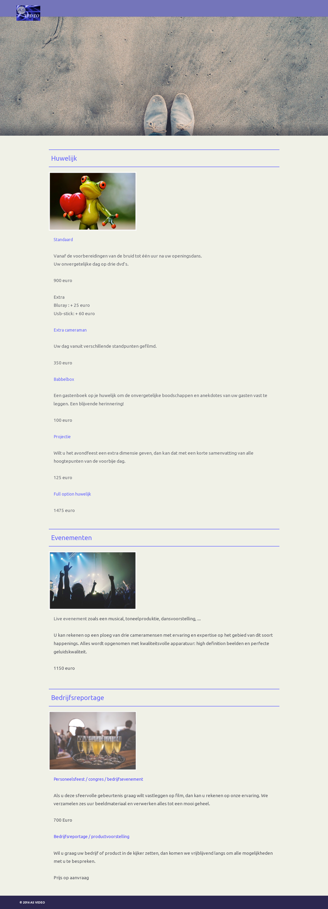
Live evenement (71, 618)
